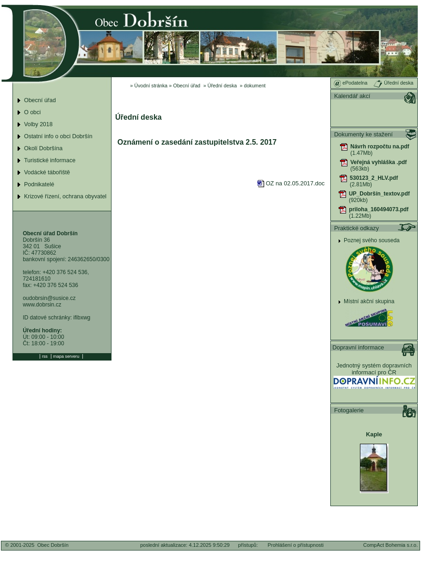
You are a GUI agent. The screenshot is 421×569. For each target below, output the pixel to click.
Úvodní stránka (150, 85)
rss (45, 356)
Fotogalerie (349, 410)
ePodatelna (350, 83)
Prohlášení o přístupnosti (295, 545)
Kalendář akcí (352, 95)
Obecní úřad (186, 85)
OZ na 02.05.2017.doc (290, 183)
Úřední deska (222, 85)
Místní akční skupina (369, 301)
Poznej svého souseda (372, 240)
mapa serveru (66, 356)
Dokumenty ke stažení (363, 134)
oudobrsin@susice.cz (49, 298)
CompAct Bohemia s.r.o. (390, 545)
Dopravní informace (358, 347)
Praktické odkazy (356, 228)
